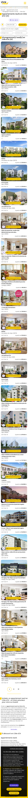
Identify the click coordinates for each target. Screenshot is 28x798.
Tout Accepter (14, 793)
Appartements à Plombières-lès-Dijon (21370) (13, 744)
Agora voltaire (6, 135)
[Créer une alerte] (14, 20)
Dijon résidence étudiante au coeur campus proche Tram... (12, 455)
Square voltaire (6, 111)
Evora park (4, 182)
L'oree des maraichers (8, 307)
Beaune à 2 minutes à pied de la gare (12, 504)
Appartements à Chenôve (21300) (10, 742)
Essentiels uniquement (14, 789)
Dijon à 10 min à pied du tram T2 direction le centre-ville (11, 86)
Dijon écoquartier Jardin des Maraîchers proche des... (10, 231)
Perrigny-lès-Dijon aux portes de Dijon (13, 578)
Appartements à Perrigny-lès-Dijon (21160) (12, 745)
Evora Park (4, 379)
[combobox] (14, 28)
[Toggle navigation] (25, 3)
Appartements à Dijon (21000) (9, 741)
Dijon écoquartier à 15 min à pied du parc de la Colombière (12, 654)
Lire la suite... (14, 729)
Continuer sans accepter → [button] (17, 748)
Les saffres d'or (6, 206)
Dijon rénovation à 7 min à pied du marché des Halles (12, 628)
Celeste (3, 480)
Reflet (3, 159)
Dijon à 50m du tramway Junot (11, 679)
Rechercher (22, 24)
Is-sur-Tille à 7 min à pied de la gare (12, 528)
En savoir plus (14, 785)
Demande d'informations (13, 55)
